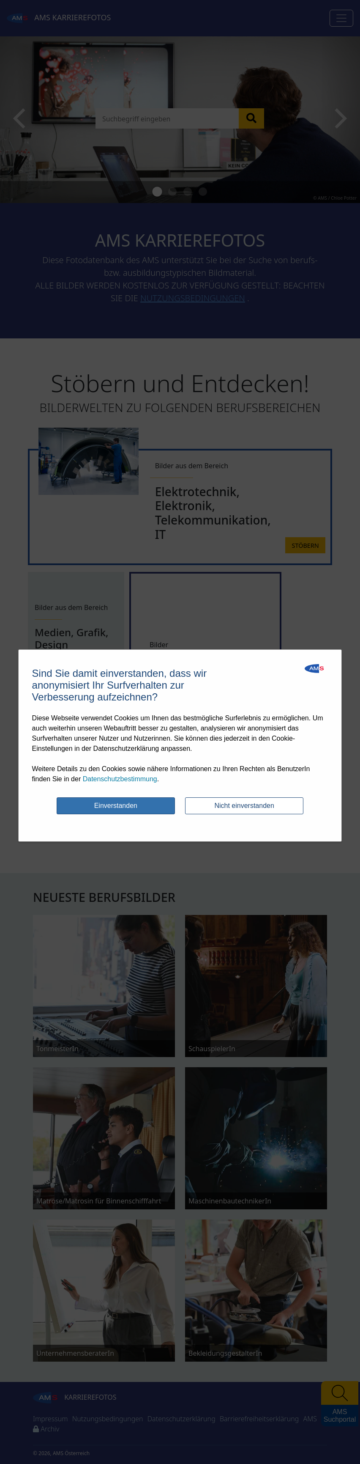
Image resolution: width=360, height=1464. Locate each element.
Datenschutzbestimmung (120, 779)
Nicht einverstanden (244, 805)
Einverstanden (115, 805)
